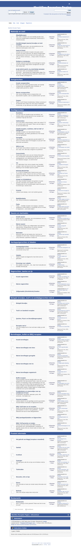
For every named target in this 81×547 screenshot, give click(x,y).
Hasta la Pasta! (20, 50)
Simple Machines (47, 543)
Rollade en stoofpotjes (23, 61)
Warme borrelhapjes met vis (24, 364)
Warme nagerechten (22, 284)
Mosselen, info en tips (23, 477)
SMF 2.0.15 (34, 543)
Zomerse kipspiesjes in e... (64, 139)
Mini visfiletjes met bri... (63, 401)
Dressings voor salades (23, 263)
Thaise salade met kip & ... (64, 199)
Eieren (18, 482)
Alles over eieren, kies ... (63, 484)
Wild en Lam (20, 146)
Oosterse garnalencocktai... (61, 85)
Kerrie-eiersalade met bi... (64, 393)
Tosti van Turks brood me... (64, 45)
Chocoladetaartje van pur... (64, 284)
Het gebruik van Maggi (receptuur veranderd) (30, 439)
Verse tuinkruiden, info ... (64, 469)
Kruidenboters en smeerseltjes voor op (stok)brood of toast (28, 392)
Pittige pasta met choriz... (64, 206)
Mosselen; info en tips (63, 476)
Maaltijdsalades (21, 198)
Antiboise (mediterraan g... (64, 218)
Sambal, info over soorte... (64, 447)
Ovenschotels (20, 153)
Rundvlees (19, 113)
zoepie (45, 521)
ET (67, 288)
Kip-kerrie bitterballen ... (63, 355)
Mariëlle (59, 35)
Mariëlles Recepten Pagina (21, 4)
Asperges (19, 460)
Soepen (18, 100)
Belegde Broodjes (21, 303)
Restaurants (20, 502)
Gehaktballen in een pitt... (64, 132)
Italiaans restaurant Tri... (63, 503)
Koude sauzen (20, 217)
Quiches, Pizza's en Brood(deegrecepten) (29, 318)
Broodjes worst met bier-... (64, 303)
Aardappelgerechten (22, 246)
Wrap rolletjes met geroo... (64, 339)
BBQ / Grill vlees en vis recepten (26, 406)
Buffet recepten (21, 378)
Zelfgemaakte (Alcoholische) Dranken (27, 291)
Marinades (19, 232)
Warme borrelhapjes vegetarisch (26, 372)
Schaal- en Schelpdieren (23, 179)
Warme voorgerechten (23, 92)
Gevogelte (19, 137)
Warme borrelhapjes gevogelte (25, 355)
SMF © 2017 (40, 543)
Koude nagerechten (22, 276)
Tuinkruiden (19, 469)
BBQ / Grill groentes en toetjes (25, 423)
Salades (18, 255)
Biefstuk (18, 491)
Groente (18, 190)
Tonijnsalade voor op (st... (64, 383)
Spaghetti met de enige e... (64, 54)
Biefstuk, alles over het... (63, 491)
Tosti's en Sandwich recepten (25, 310)
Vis (17, 163)
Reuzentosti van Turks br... (64, 310)
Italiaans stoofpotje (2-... (63, 115)
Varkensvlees (20, 121)
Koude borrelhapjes (22, 339)
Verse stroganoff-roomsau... (61, 226)
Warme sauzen (20, 224)
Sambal (18, 447)
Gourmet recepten (21, 399)
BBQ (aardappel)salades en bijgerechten (28, 417)
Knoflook (19, 455)
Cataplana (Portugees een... (28, 523)
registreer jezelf (16, 10)
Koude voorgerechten (23, 83)
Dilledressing (61, 264)
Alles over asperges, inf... (64, 462)
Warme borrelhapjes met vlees (25, 347)
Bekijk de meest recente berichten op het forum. (24, 524)
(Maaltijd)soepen (21, 35)
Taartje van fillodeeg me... (64, 276)
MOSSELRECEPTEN (22, 171)
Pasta (18, 204)
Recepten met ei (21, 325)
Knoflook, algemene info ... (64, 454)
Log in (9, 10)
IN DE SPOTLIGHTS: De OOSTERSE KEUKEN (30, 69)
